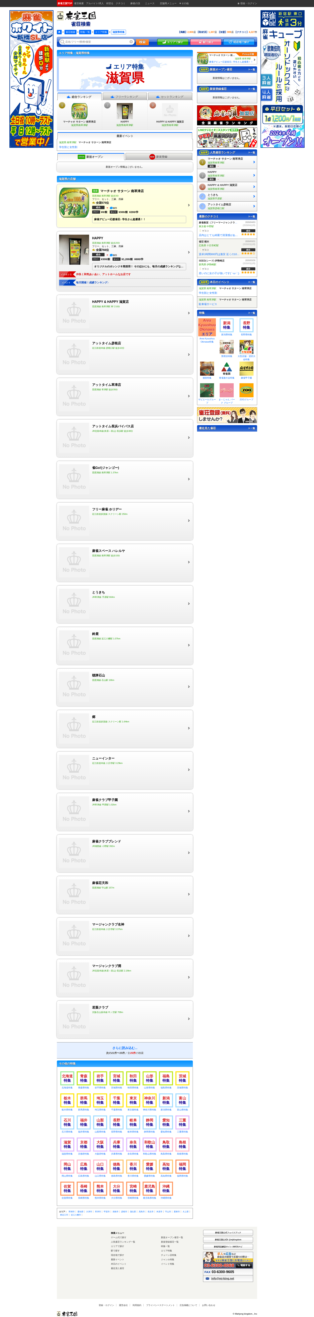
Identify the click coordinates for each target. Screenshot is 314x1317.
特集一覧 (85, 32)
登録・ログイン (106, 1305)
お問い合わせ (208, 1305)
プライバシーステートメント (160, 1305)
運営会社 (123, 1305)
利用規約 (137, 1305)
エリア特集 (101, 32)
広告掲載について (188, 1305)
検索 (142, 42)
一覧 (251, 69)
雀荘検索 (70, 32)
